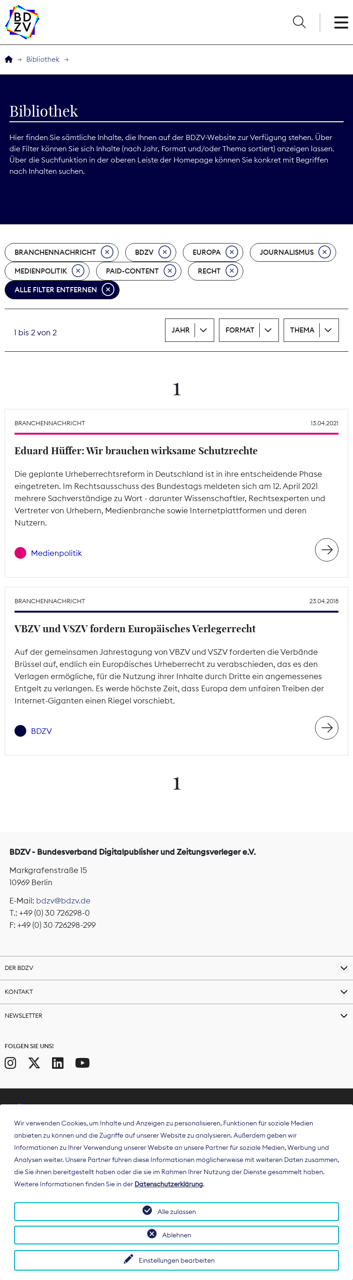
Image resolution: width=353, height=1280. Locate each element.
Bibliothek (43, 59)
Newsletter (23, 1015)
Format (240, 330)
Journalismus (295, 252)
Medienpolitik (49, 271)
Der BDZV (19, 967)
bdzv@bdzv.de (63, 900)
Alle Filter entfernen (64, 290)
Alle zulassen (177, 1211)
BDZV (153, 252)
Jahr (181, 330)
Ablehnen (176, 1235)
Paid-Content (141, 271)
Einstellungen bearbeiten (177, 1260)
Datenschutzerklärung (169, 1184)
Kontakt (19, 991)
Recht (218, 271)
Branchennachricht (64, 252)
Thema (302, 330)
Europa (215, 252)
